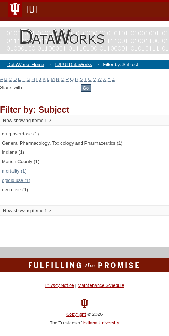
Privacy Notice (59, 285)
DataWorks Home (25, 64)
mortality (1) (14, 171)
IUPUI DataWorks (73, 64)
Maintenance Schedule (101, 285)
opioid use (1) (16, 180)
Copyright (76, 314)
